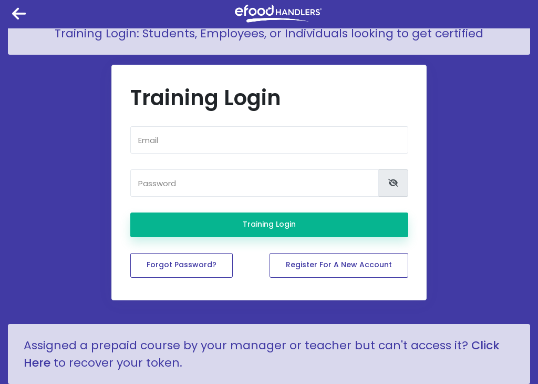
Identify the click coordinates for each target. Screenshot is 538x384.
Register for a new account (339, 264)
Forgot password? (181, 264)
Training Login (269, 224)
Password (157, 183)
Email (148, 140)
